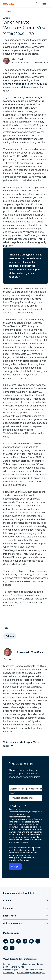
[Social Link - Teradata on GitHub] (12, 941)
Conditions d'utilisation (35, 970)
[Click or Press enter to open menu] (44, 3)
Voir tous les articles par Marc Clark (21, 744)
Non (24, 805)
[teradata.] (9, 3)
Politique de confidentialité (33, 964)
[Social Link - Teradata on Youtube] (31, 941)
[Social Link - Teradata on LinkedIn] (5, 941)
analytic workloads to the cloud (22, 83)
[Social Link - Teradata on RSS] (12, 948)
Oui (14, 805)
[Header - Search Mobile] (37, 3)
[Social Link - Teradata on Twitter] (25, 941)
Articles (10, 636)
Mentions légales (10, 970)
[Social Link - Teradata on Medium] (18, 941)
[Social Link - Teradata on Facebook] (37, 941)
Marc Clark (17, 59)
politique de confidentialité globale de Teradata (22, 858)
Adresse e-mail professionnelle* (26, 788)
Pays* (12, 793)
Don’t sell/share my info (13, 967)
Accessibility (8, 973)
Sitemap (6, 964)
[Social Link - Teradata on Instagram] (5, 948)
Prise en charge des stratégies (31, 973)
